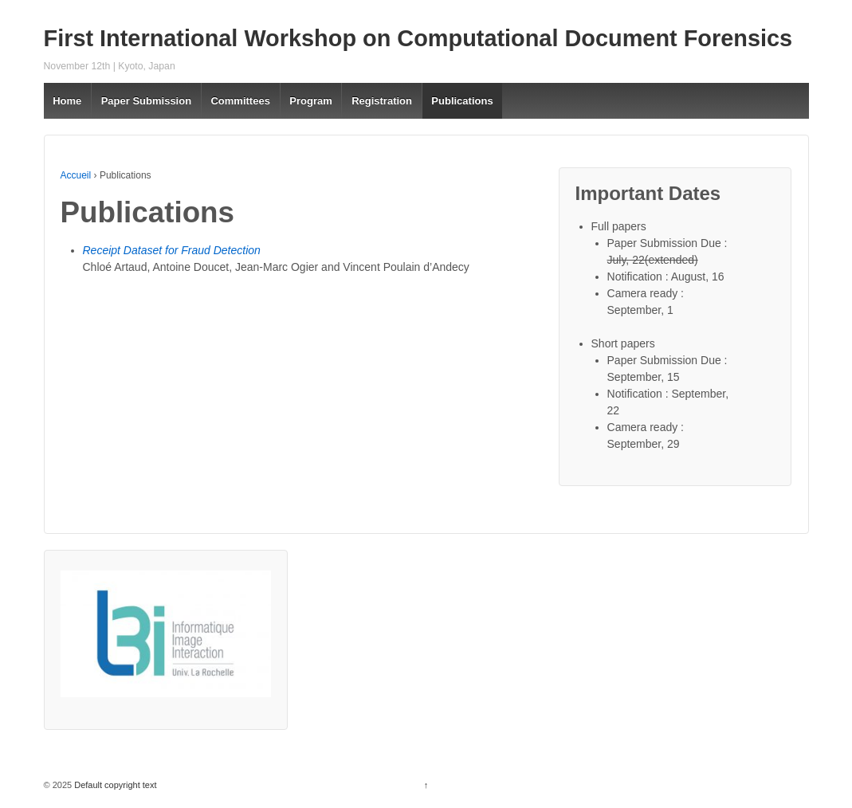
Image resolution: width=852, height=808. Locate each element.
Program (310, 101)
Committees (239, 101)
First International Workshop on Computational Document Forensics (418, 38)
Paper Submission (146, 101)
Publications (462, 101)
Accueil (76, 175)
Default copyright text (114, 785)
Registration (381, 101)
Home (67, 101)
